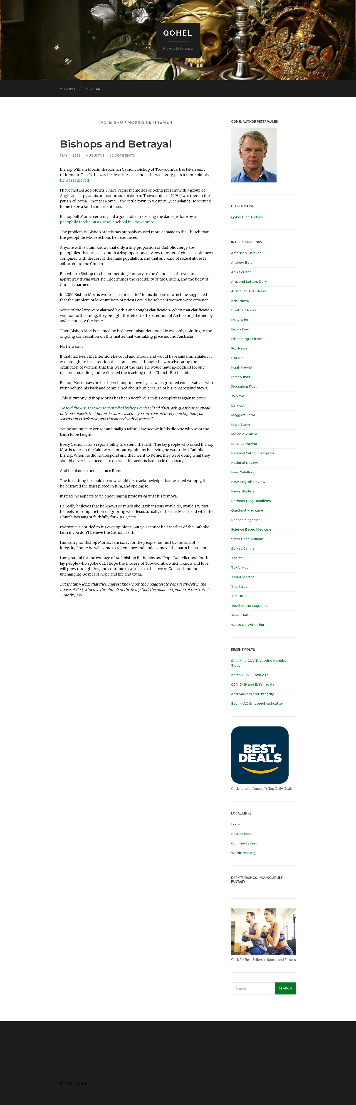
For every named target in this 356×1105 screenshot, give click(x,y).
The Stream (240, 587)
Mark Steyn (240, 425)
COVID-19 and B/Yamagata (253, 684)
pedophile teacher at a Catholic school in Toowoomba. (107, 222)
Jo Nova (237, 396)
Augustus (95, 155)
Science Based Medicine (251, 529)
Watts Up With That (247, 625)
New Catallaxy (242, 472)
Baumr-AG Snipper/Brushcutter (257, 703)
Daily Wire (239, 320)
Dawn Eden (240, 329)
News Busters (243, 491)
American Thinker (246, 253)
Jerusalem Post (244, 386)
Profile (92, 88)
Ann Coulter (241, 272)
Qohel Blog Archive (247, 217)
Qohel (178, 33)
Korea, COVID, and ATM (250, 675)
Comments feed (244, 843)
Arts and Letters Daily (249, 282)
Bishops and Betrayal (116, 144)
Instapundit (240, 377)
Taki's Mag (240, 568)
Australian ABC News (248, 291)
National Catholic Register (252, 453)
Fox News (239, 348)
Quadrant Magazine (247, 510)
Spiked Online (243, 548)
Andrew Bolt (241, 263)
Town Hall (239, 615)
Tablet (236, 558)
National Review (244, 463)
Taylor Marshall (243, 577)
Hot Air (237, 358)
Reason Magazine (245, 520)
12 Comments (122, 155)
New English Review (248, 482)
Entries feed (241, 834)
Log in (236, 824)
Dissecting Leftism (246, 339)
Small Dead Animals (247, 539)
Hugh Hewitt (241, 367)
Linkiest (238, 406)
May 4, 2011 (70, 155)
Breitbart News (244, 310)
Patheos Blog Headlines (251, 501)
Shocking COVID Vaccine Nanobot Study (259, 663)
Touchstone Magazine (249, 606)
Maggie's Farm (243, 415)
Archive (68, 88)
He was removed (74, 180)
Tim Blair (238, 596)
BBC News (240, 301)
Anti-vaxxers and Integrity (252, 694)
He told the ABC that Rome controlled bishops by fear (105, 408)
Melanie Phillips (244, 434)
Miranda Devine (244, 444)
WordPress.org (243, 853)
